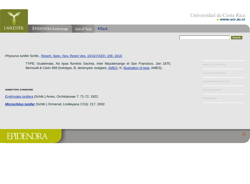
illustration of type (136, 68)
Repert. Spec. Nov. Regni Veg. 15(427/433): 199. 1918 (81, 56)
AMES (113, 68)
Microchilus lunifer (20, 104)
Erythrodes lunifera (19, 96)
